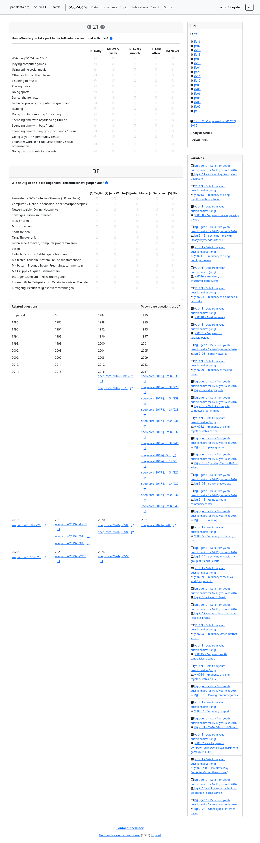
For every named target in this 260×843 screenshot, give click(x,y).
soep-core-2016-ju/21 (112, 388)
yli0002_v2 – (214, 747)
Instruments (109, 7)
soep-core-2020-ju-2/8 (113, 525)
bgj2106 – (209, 447)
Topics (124, 7)
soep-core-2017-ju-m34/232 (160, 495)
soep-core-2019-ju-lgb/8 (71, 524)
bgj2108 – (212, 483)
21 (195, 34)
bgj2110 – (205, 520)
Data (94, 7)
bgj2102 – (216, 695)
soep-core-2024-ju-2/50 (113, 556)
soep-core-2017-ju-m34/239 (160, 398)
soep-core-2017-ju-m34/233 (160, 410)
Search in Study (161, 7)
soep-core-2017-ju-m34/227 (160, 387)
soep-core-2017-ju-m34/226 (160, 472)
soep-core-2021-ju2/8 (156, 525)
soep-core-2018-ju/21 (26, 525)
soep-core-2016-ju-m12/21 (116, 376)
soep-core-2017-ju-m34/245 (160, 443)
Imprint (156, 835)
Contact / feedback (130, 828)
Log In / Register (229, 7)
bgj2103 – (210, 354)
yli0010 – (209, 317)
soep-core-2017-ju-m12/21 (159, 461)
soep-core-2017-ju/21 (156, 455)
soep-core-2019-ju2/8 (69, 536)
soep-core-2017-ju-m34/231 (160, 376)
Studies (40, 7)
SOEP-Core (78, 7)
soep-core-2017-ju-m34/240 (160, 506)
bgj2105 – (210, 597)
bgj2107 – (208, 390)
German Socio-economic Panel (119, 835)
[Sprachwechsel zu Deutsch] (249, 7)
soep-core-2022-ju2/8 (26, 557)
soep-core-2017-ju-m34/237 (160, 432)
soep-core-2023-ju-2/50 (70, 556)
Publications (140, 7)
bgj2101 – (216, 727)
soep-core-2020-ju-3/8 (113, 532)
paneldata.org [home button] (19, 7)
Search (55, 7)
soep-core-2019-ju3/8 (69, 543)
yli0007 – (211, 711)
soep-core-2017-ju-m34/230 (160, 484)
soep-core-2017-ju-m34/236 (160, 421)
